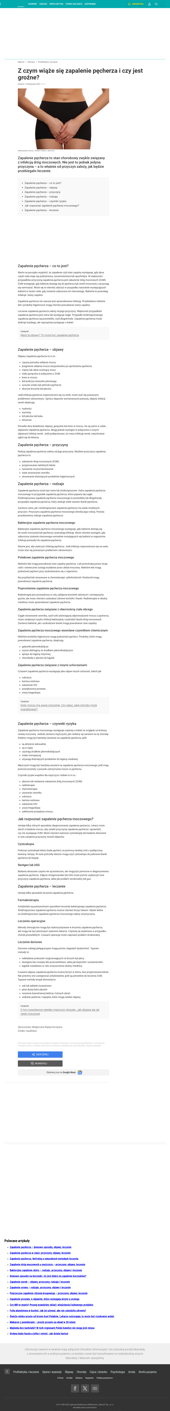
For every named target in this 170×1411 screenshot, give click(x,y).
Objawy (69, 1363)
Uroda (131, 1363)
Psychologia (118, 1363)
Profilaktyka (56, 4)
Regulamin (89, 1369)
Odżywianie (90, 4)
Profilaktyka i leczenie (26, 1363)
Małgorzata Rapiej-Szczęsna (47, 1026)
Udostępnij (42, 1054)
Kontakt (69, 1369)
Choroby (32, 4)
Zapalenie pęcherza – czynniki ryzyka (47, 200)
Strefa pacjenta (74, 4)
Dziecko (43, 4)
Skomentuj (89, 1054)
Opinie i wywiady (52, 1363)
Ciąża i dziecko (98, 1363)
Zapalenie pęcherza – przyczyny (44, 191)
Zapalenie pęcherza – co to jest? (44, 183)
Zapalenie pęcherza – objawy (42, 187)
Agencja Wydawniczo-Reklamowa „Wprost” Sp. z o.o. (92, 1396)
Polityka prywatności (105, 1369)
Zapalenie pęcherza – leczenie (43, 209)
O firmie (60, 1369)
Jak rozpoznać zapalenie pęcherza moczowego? (53, 205)
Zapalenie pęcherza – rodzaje (42, 196)
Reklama (79, 1369)
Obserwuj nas (59, 1063)
